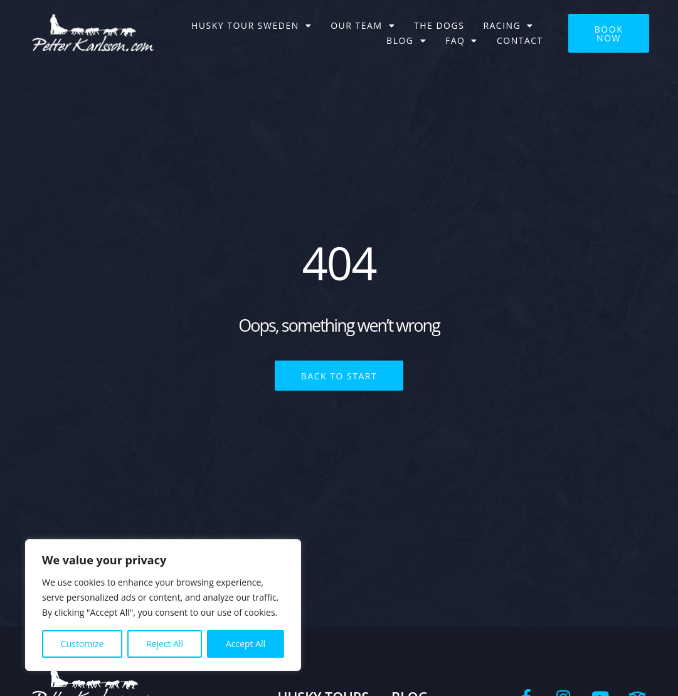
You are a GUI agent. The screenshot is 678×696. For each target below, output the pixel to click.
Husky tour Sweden (251, 25)
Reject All (164, 644)
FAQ (461, 40)
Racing (508, 25)
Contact (520, 40)
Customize (82, 644)
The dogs (439, 25)
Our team (363, 25)
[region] (163, 605)
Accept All (245, 644)
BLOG (406, 40)
